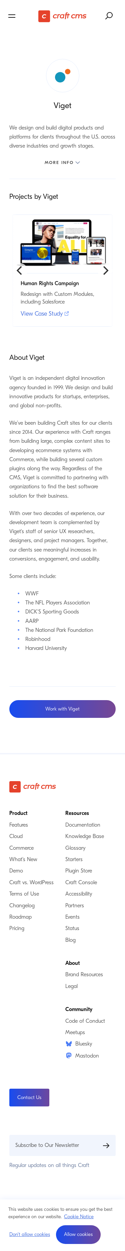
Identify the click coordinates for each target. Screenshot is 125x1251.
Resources (77, 813)
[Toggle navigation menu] (22, 16)
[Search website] (109, 16)
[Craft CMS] (62, 16)
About (72, 963)
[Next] (105, 270)
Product (18, 813)
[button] (78, 1234)
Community (78, 1009)
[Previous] (20, 270)
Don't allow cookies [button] (29, 1234)
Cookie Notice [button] (79, 1217)
